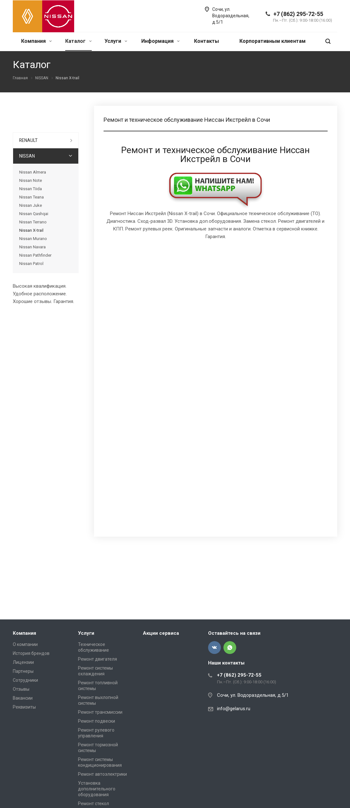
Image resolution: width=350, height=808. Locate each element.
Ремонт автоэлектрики (102, 774)
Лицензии (23, 662)
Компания (36, 41)
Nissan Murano (33, 238)
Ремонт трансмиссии (100, 712)
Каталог (78, 41)
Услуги (116, 41)
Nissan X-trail (31, 230)
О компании (25, 644)
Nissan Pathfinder (35, 255)
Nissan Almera (32, 172)
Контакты (206, 41)
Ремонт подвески (96, 721)
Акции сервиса (161, 633)
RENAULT (28, 140)
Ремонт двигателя (97, 659)
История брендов (31, 653)
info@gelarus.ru (233, 708)
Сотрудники (25, 680)
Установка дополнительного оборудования (96, 789)
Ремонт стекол (93, 803)
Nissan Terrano (33, 222)
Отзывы (21, 689)
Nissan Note (30, 180)
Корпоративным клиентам (272, 41)
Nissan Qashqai (33, 213)
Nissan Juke (30, 205)
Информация (160, 41)
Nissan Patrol (31, 263)
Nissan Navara (32, 247)
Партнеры (23, 671)
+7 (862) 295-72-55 (298, 14)
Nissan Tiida (30, 188)
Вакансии (23, 698)
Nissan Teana (31, 197)
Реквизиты (24, 707)
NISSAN (27, 156)
